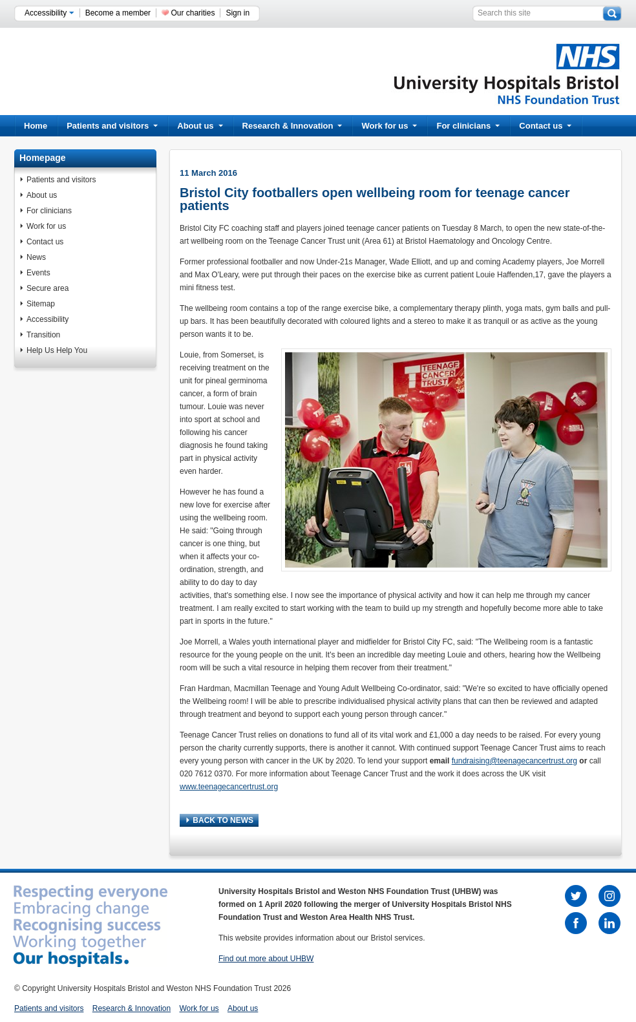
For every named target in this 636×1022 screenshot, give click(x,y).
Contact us (545, 126)
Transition (43, 334)
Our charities (193, 12)
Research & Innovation (292, 126)
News (36, 257)
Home (35, 126)
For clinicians (468, 126)
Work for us (389, 126)
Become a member (118, 12)
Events (38, 272)
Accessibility (49, 12)
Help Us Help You (56, 350)
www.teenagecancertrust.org (229, 786)
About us (199, 126)
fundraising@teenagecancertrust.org (514, 760)
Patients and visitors (112, 126)
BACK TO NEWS (219, 820)
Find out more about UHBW (265, 958)
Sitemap (40, 303)
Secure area (47, 288)
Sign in (237, 12)
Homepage (42, 158)
